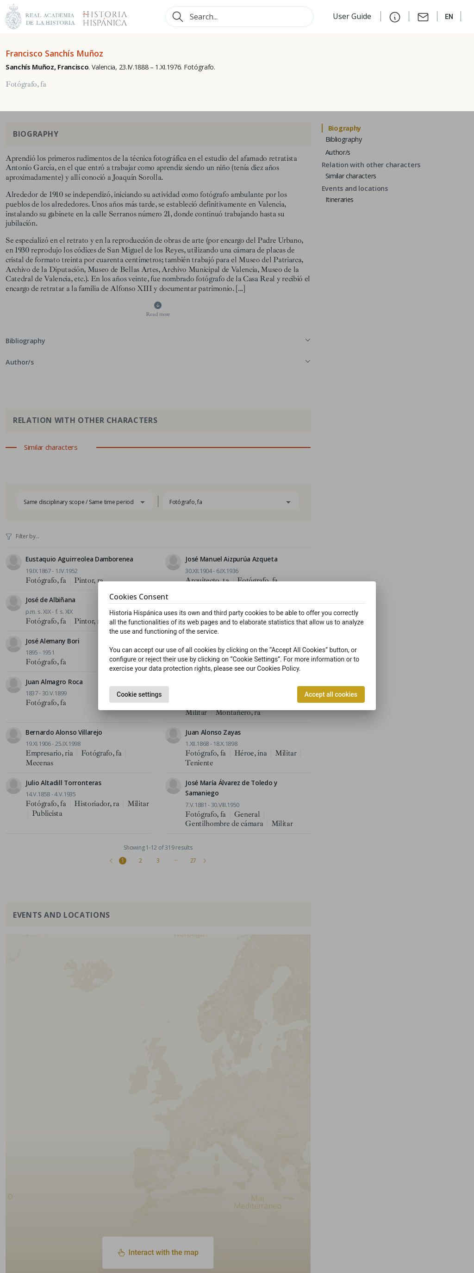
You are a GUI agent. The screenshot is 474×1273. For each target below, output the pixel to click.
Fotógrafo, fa (26, 84)
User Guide (353, 16)
